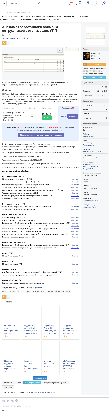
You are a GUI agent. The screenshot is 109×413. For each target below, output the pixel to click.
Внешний (36, 291)
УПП (6, 291)
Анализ (12, 291)
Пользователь (88, 145)
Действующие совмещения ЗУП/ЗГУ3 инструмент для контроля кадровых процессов (69, 368)
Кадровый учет (89, 136)
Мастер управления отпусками (49, 363)
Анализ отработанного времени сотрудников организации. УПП (30, 29)
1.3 (18, 291)
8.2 (23, 291)
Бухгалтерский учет (90, 201)
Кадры (50, 291)
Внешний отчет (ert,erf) (92, 151)
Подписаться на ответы (13, 383)
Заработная (59, 291)
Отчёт (28, 291)
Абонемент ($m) (89, 207)
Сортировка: (55, 383)
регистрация (39, 392)
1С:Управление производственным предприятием (90, 166)
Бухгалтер (87, 143)
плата (68, 291)
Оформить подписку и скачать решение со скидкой (41, 135)
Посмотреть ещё (40, 378)
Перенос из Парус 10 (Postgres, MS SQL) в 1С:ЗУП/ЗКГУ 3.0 (50, 330)
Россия (85, 182)
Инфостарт (37, 288)
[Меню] (4, 3)
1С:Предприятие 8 (90, 158)
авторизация (49, 392)
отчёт (43, 291)
